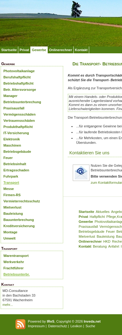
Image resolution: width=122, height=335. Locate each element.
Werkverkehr (13, 262)
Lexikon (76, 326)
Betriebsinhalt (14, 164)
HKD (107, 241)
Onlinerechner (60, 50)
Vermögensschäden (19, 114)
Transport (11, 182)
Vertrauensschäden (19, 120)
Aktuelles (103, 212)
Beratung (100, 246)
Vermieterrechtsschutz (21, 201)
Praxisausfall (13, 108)
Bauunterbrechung (18, 220)
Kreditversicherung (19, 226)
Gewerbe (39, 50)
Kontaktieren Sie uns (89, 152)
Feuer (8, 158)
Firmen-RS (12, 195)
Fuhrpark (10, 176)
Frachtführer (13, 268)
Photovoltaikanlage (19, 71)
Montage (10, 232)
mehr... (7, 304)
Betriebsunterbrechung (22, 102)
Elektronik (11, 139)
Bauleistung (13, 213)
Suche (90, 326)
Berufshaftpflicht (17, 77)
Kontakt (81, 50)
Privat (24, 50)
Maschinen (12, 145)
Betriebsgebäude (17, 151)
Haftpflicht (97, 216)
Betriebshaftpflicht (18, 83)
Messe (8, 189)
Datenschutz (57, 326)
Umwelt (9, 238)
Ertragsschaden (16, 170)
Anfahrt (113, 246)
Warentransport (16, 256)
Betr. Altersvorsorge (19, 89)
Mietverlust (12, 207)
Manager (10, 96)
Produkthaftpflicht (18, 127)
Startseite (9, 50)
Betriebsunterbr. (16, 274)
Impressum (36, 326)
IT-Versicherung (16, 133)
